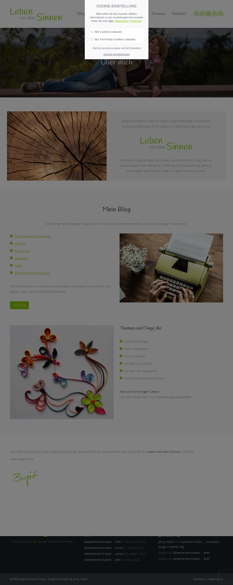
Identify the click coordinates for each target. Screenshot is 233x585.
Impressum (136, 21)
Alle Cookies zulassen (106, 31)
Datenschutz (121, 21)
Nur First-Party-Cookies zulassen (113, 39)
